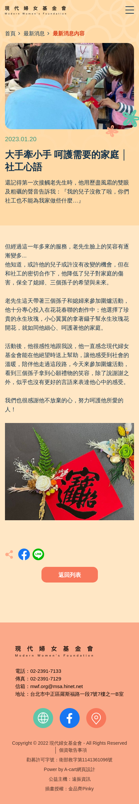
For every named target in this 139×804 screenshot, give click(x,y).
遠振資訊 (81, 779)
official (43, 718)
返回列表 (69, 575)
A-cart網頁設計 (79, 769)
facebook (70, 718)
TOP (115, 618)
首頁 (10, 33)
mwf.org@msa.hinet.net (56, 686)
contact (96, 718)
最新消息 (34, 33)
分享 (24, 554)
